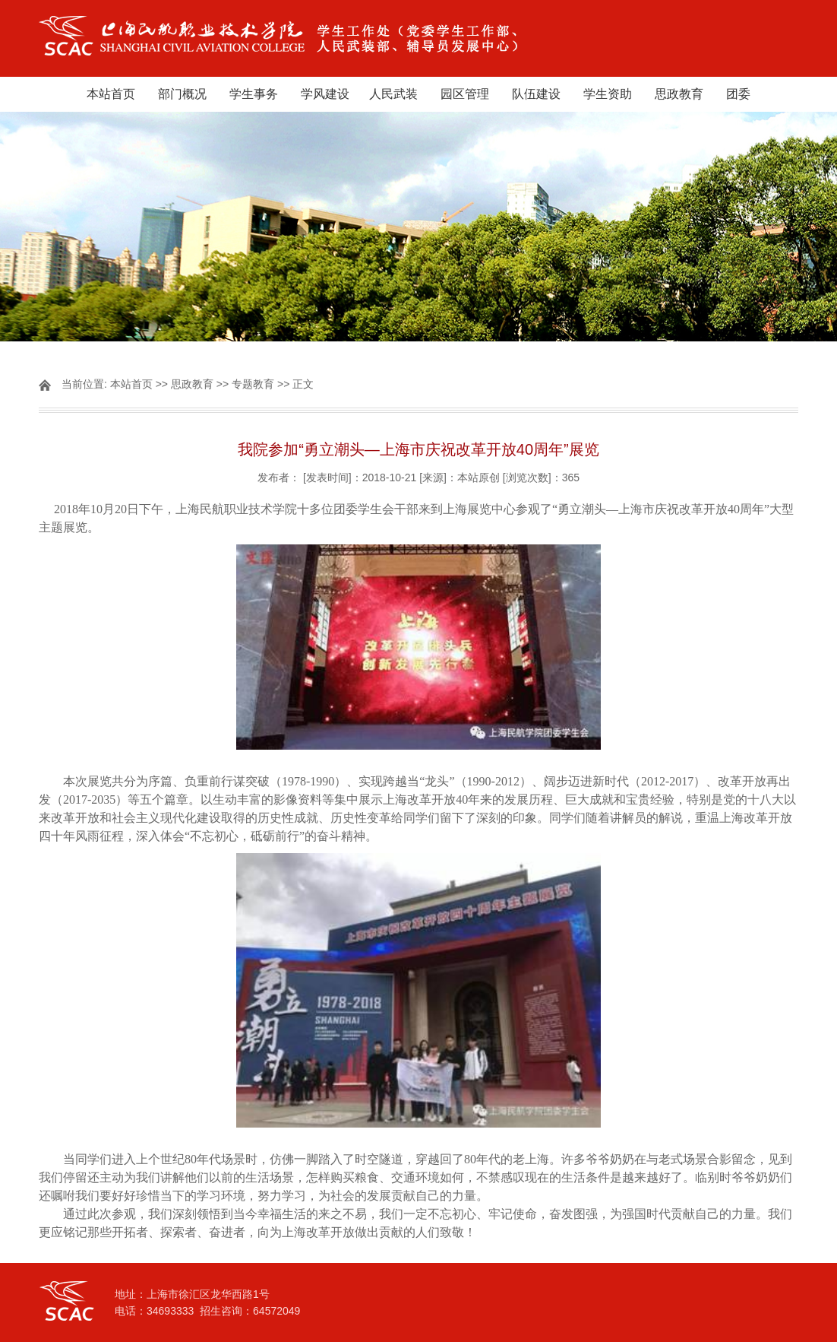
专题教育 (253, 384)
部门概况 (182, 93)
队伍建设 (536, 93)
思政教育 (679, 93)
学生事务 (253, 93)
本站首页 (111, 93)
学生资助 (607, 93)
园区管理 (465, 93)
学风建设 (325, 93)
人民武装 (393, 93)
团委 (738, 93)
